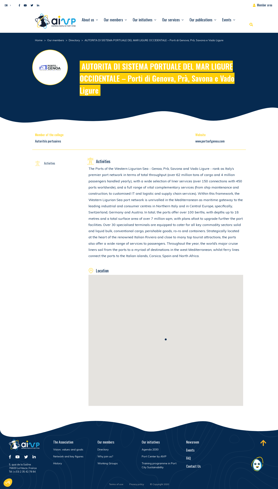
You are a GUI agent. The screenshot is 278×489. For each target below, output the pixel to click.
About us (88, 19)
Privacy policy (136, 484)
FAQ (188, 458)
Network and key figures (68, 456)
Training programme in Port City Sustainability (159, 465)
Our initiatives (142, 19)
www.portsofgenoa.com (210, 141)
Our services (171, 19)
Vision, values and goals (68, 449)
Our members (113, 19)
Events (226, 19)
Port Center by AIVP (154, 456)
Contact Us (193, 466)
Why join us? (105, 456)
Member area (264, 5)
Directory (103, 449)
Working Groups (107, 463)
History (57, 463)
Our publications (201, 19)
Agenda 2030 (150, 449)
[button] (7, 5)
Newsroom (192, 442)
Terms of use (116, 484)
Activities (49, 163)
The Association (63, 442)
